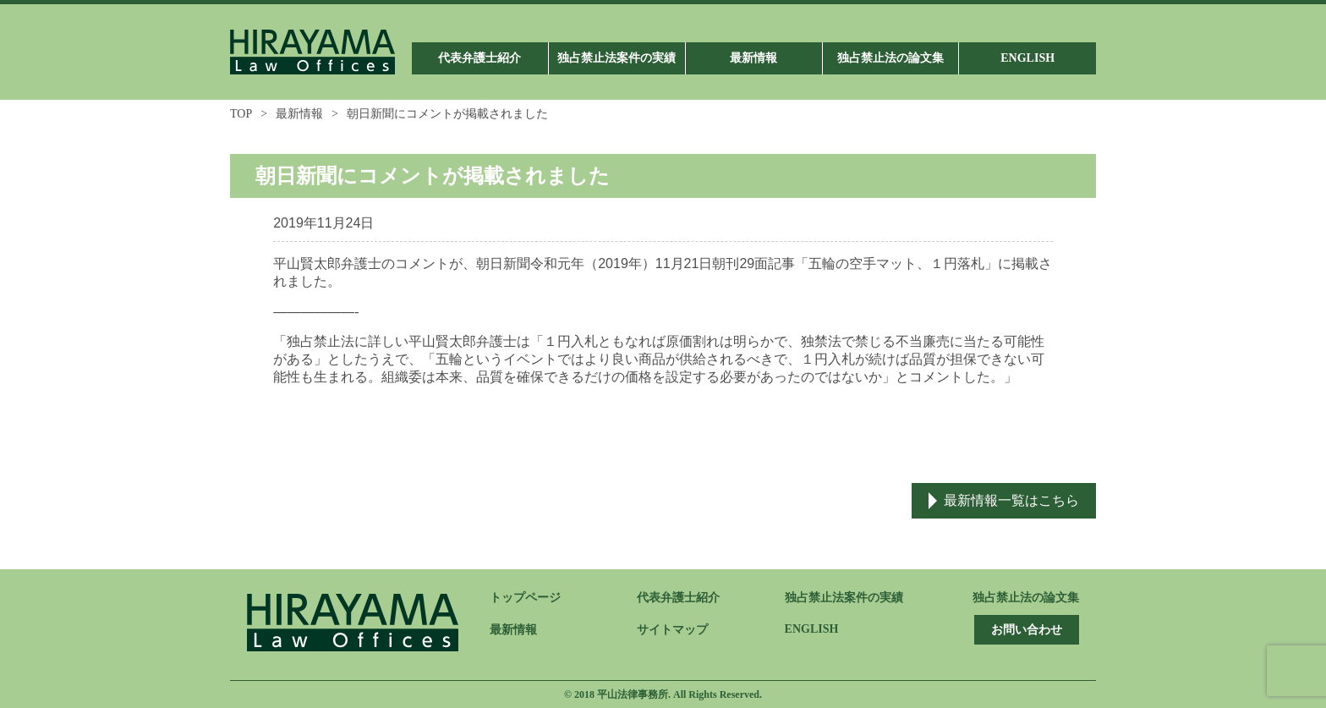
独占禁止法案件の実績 (844, 597)
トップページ (525, 597)
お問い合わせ (1026, 629)
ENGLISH (812, 629)
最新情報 (299, 113)
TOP (241, 113)
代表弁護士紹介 (678, 597)
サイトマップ (672, 629)
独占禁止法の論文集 (1026, 597)
